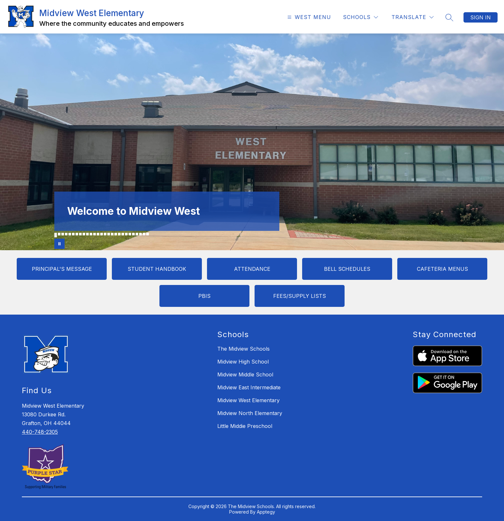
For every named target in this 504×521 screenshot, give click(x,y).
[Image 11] (91, 234)
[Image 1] (55, 235)
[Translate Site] (412, 17)
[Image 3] (62, 234)
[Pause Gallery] (59, 244)
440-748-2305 (40, 432)
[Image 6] (73, 234)
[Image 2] (59, 234)
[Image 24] (137, 234)
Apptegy (266, 512)
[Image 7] (77, 234)
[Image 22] (130, 234)
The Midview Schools (243, 349)
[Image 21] (126, 234)
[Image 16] (108, 234)
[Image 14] (101, 234)
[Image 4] (66, 234)
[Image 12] (94, 234)
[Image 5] (69, 234)
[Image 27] (147, 234)
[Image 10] (87, 234)
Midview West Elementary (248, 400)
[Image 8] (80, 234)
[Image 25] (140, 234)
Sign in (480, 17)
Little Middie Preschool (244, 426)
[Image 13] (98, 234)
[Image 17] (112, 234)
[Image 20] (123, 234)
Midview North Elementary (249, 413)
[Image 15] (105, 234)
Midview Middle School (245, 374)
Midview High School (243, 361)
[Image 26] (144, 234)
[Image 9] (84, 234)
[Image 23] (133, 234)
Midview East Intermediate (249, 387)
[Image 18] (115, 234)
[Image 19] (119, 234)
